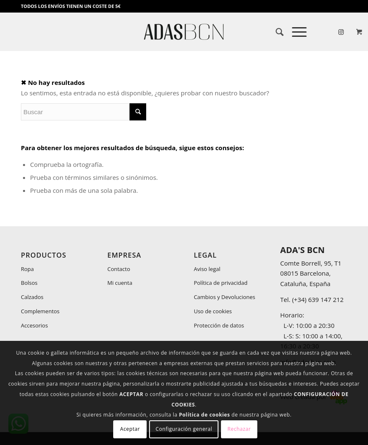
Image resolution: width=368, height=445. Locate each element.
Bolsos (29, 282)
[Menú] (295, 32)
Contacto (118, 269)
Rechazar (239, 428)
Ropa (27, 269)
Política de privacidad (220, 282)
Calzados (32, 297)
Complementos (40, 311)
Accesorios (34, 325)
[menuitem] (275, 32)
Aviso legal (207, 269)
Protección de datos (219, 325)
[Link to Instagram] (341, 32)
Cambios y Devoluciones (224, 297)
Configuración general (184, 428)
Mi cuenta (119, 282)
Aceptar (130, 428)
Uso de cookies (213, 311)
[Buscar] (275, 32)
